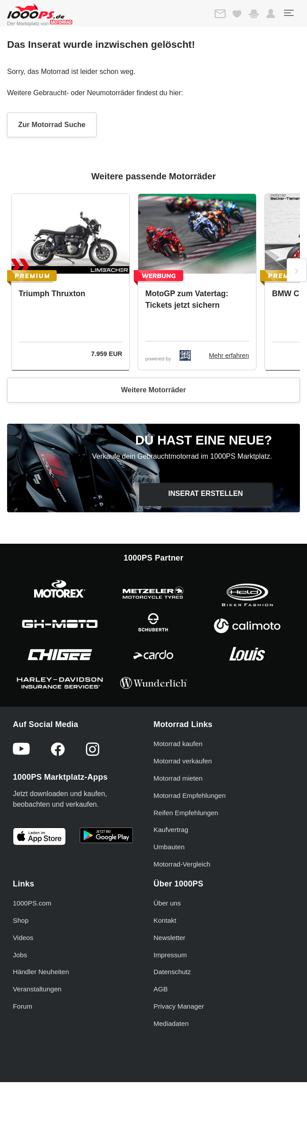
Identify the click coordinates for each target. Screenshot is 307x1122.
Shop (20, 920)
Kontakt (165, 920)
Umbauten (169, 847)
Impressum (170, 955)
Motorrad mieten (178, 778)
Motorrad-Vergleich (182, 864)
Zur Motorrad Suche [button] (51, 124)
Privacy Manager (179, 1006)
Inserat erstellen (205, 493)
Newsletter (170, 937)
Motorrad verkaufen (183, 761)
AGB (161, 989)
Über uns (167, 903)
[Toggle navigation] (288, 13)
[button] (270, 13)
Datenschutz (172, 971)
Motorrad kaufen (178, 743)
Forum (22, 1006)
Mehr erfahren (229, 355)
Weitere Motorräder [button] (153, 390)
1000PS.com (32, 903)
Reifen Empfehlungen (186, 812)
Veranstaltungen (37, 989)
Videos (23, 937)
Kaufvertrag (171, 829)
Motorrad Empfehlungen (190, 795)
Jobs (20, 955)
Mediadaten (171, 1023)
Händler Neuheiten (41, 971)
